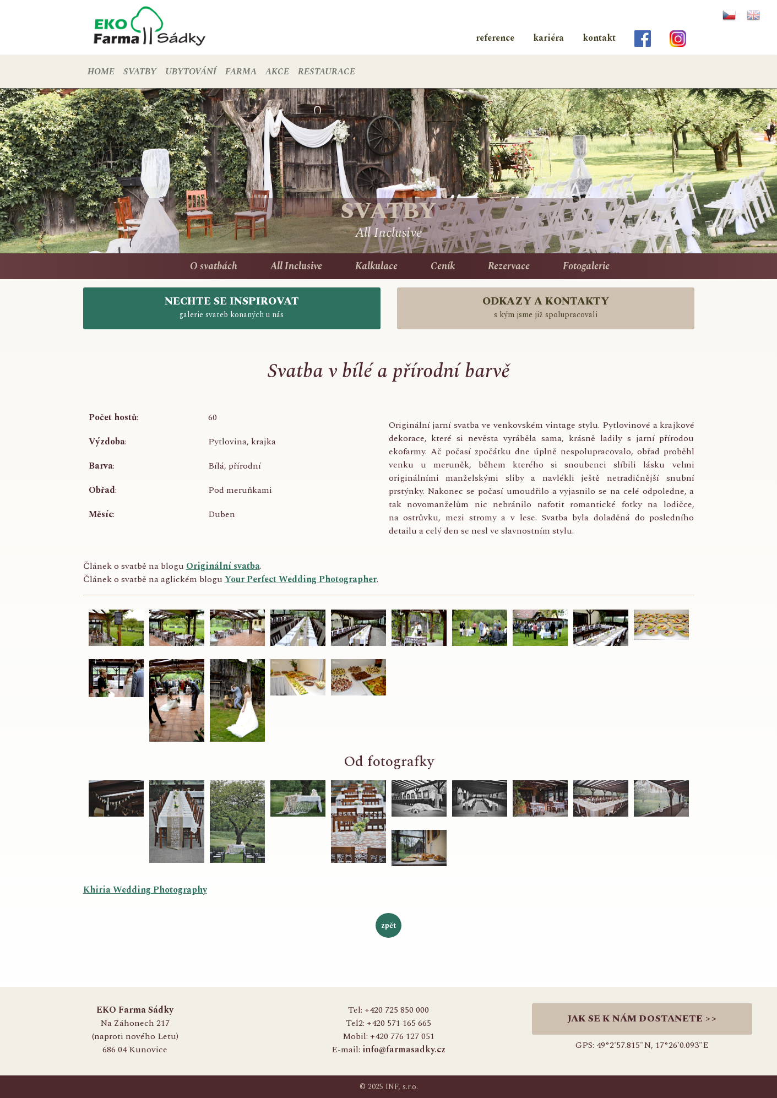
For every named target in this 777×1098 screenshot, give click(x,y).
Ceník (443, 266)
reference (495, 38)
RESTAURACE (326, 71)
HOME (101, 71)
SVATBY (139, 71)
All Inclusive (296, 266)
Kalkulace (376, 266)
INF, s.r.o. (401, 1086)
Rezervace (509, 266)
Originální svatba (223, 566)
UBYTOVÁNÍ (190, 71)
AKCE (277, 71)
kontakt (599, 38)
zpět (388, 925)
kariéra (548, 38)
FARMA (241, 71)
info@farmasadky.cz (403, 1049)
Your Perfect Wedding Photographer (301, 579)
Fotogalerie (586, 266)
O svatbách (213, 266)
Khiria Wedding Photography (145, 889)
